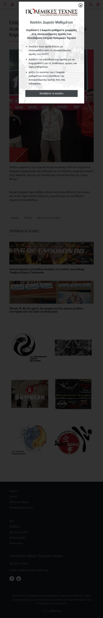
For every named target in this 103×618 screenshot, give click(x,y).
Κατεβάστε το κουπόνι (51, 93)
